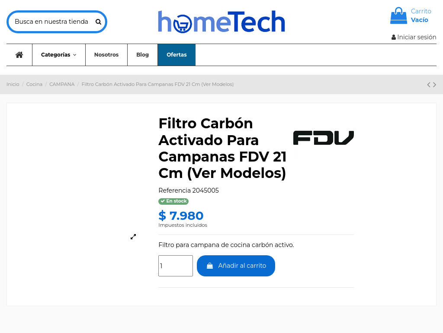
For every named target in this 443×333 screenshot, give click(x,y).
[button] (58, 55)
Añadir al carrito (236, 266)
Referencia (174, 190)
